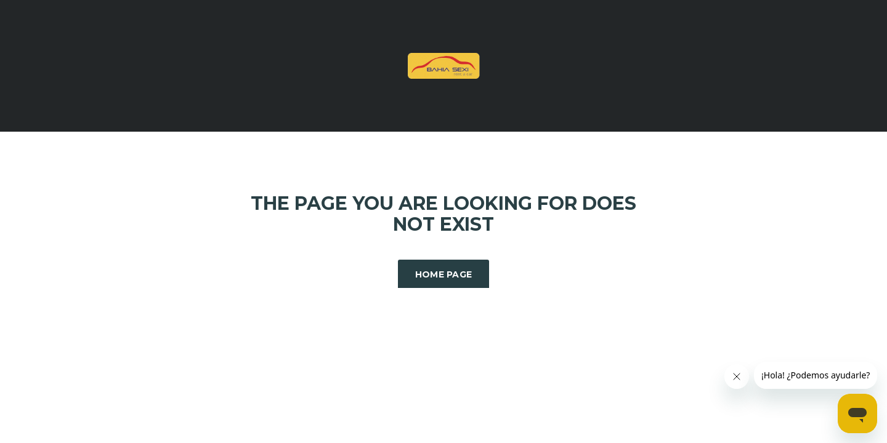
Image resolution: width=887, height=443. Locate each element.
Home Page (443, 274)
